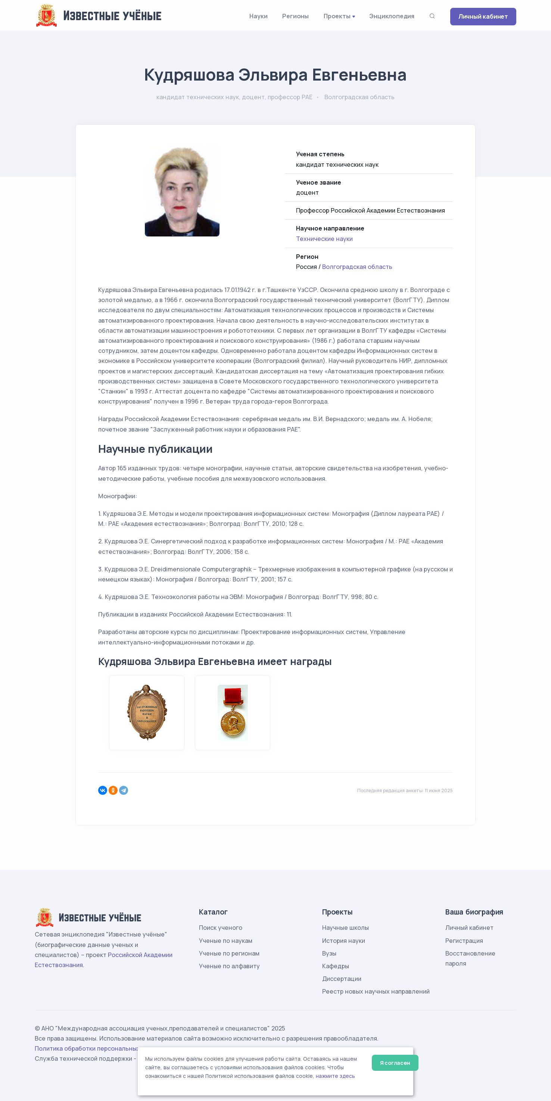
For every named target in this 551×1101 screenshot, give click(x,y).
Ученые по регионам (229, 953)
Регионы (295, 16)
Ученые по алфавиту (229, 966)
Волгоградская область (357, 267)
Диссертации (341, 979)
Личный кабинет (483, 16)
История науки (343, 941)
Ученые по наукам (225, 941)
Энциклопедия (391, 16)
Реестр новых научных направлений (376, 991)
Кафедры (335, 966)
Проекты (337, 16)
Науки (258, 16)
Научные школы (345, 927)
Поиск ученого (220, 927)
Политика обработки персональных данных (99, 1048)
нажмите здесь (335, 1076)
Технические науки (324, 239)
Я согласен (395, 1062)
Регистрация (464, 941)
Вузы (329, 953)
